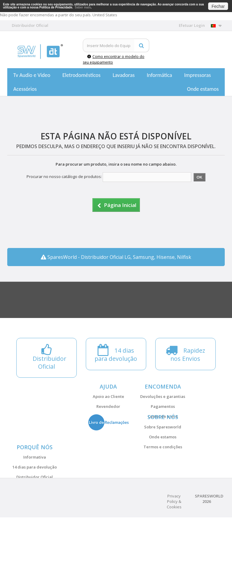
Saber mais (83, 7)
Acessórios (25, 89)
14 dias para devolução (34, 503)
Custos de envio (163, 416)
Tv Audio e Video (31, 75)
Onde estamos (203, 89)
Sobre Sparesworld (162, 445)
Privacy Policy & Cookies (174, 556)
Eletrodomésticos (81, 75)
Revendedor (108, 406)
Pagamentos (163, 406)
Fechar (218, 6)
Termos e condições (162, 465)
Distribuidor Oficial (34, 513)
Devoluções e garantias (162, 396)
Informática (159, 75)
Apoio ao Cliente (108, 396)
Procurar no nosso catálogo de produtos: (64, 176)
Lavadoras (124, 75)
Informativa (34, 493)
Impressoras (197, 75)
